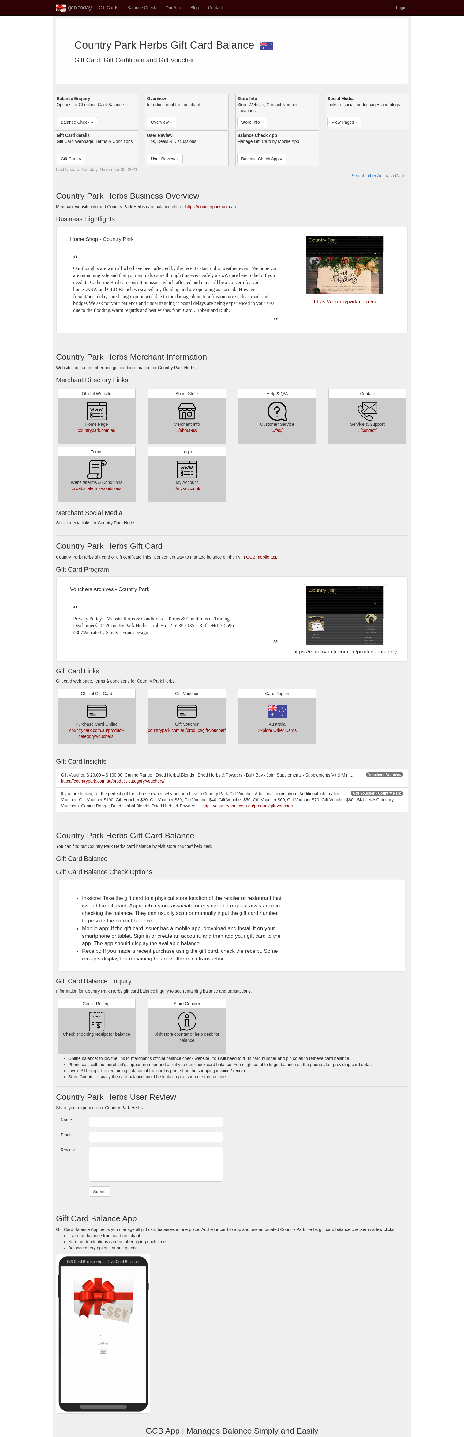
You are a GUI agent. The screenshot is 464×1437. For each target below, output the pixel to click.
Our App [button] (173, 7)
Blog (194, 7)
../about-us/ (186, 430)
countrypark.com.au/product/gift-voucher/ (187, 730)
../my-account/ (187, 488)
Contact (215, 7)
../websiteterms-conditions (97, 488)
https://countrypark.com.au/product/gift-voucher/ (247, 805)
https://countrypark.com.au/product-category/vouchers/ (113, 781)
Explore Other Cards (277, 730)
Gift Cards (108, 7)
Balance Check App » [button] (261, 158)
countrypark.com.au (96, 430)
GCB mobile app (262, 557)
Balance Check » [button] (77, 122)
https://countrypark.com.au (210, 206)
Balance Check (141, 7)
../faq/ (277, 430)
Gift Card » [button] (71, 158)
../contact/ (367, 430)
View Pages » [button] (344, 122)
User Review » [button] (165, 158)
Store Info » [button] (252, 122)
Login (401, 7)
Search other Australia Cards (379, 175)
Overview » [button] (161, 122)
